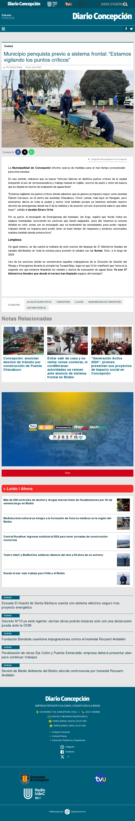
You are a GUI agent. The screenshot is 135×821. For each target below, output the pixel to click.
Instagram (67, 747)
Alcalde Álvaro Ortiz (39, 302)
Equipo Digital (16, 67)
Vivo (67, 472)
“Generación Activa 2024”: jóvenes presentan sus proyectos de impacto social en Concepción (111, 365)
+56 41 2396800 (92, 712)
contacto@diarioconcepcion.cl (69, 716)
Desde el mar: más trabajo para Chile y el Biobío (34, 573)
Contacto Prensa (59, 736)
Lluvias (79, 302)
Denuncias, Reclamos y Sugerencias (68, 740)
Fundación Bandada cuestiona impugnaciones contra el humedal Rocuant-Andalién (64, 639)
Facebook (67, 752)
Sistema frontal (36, 308)
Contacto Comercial (61, 732)
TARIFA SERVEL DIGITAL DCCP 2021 (69, 721)
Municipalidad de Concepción (105, 302)
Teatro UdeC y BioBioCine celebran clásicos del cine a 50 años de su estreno (53, 554)
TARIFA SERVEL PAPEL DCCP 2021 (69, 726)
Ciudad (8, 597)
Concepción (63, 302)
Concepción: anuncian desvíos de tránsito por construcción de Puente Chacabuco (22, 364)
